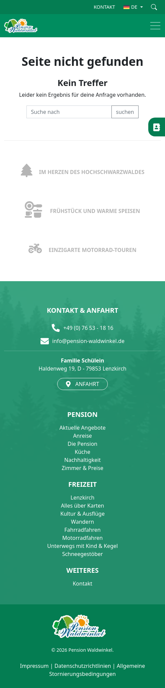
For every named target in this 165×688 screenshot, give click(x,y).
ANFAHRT (82, 384)
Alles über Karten (82, 505)
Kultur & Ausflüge (82, 513)
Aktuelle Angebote (82, 427)
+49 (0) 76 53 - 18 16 (88, 328)
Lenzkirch (82, 497)
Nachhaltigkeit (82, 460)
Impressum (34, 666)
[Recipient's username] (69, 111)
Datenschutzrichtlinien (83, 666)
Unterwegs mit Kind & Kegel (82, 546)
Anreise (82, 435)
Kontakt (82, 583)
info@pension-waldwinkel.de (88, 341)
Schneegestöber (82, 554)
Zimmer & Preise (82, 468)
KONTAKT (104, 7)
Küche (82, 452)
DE (130, 7)
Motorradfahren (82, 538)
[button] (152, 25)
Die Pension (82, 443)
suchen (125, 112)
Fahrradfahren (82, 529)
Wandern (82, 521)
